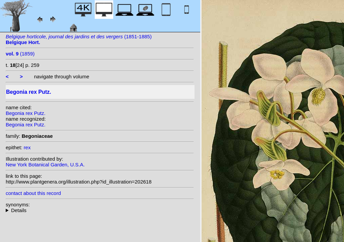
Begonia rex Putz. (25, 113)
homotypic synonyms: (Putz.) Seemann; (100, 210)
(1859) (20, 53)
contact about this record (33, 193)
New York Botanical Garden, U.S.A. (45, 164)
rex (27, 147)
